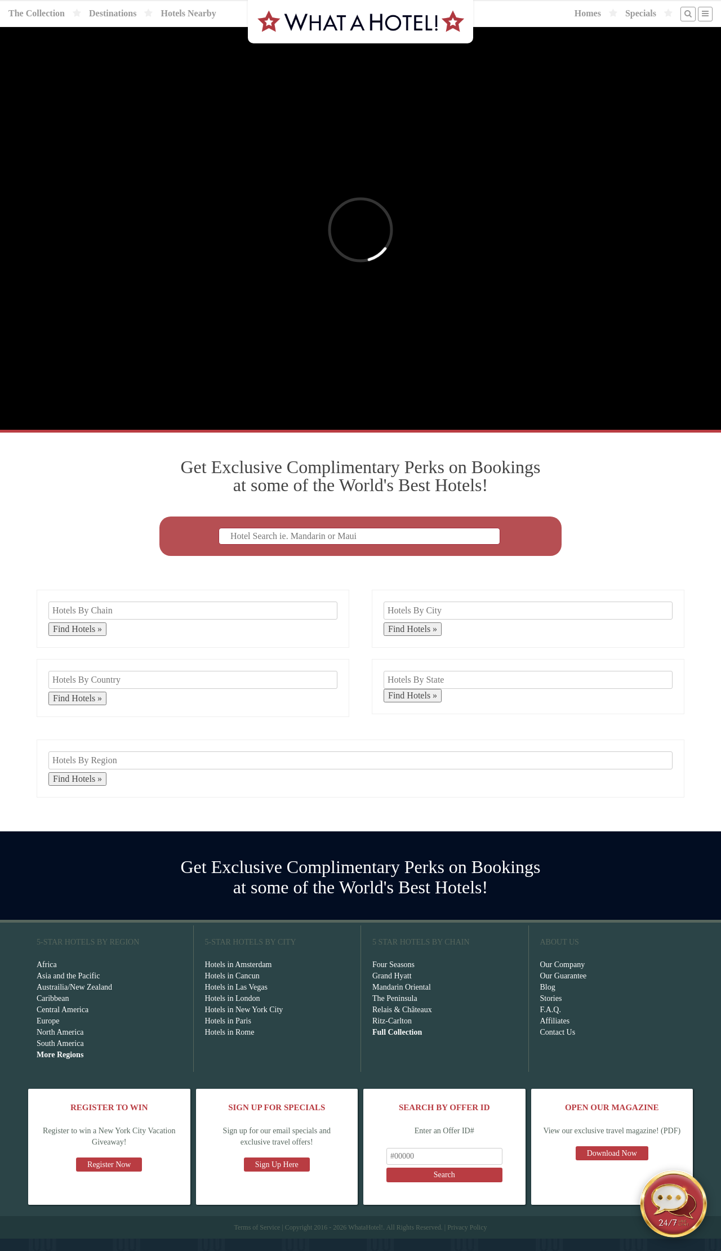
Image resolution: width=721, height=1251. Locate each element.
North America (60, 1044)
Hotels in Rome (230, 1044)
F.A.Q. (550, 1022)
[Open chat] (673, 1203)
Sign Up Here (277, 1177)
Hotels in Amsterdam (238, 977)
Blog (547, 999)
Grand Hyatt (392, 988)
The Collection (36, 13)
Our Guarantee (563, 988)
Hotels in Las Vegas (236, 999)
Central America (62, 1022)
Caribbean (53, 1011)
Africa (47, 977)
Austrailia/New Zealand (74, 999)
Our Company (562, 977)
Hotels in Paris (228, 1033)
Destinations (112, 13)
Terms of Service (257, 1240)
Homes (588, 13)
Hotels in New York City (244, 1022)
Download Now (612, 1165)
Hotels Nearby (188, 13)
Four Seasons (393, 977)
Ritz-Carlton (392, 1033)
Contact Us (558, 1044)
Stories (551, 1011)
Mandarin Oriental (401, 999)
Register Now (109, 1177)
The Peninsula (394, 1011)
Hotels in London (232, 1011)
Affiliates (555, 1033)
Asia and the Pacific (68, 988)
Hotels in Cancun (232, 988)
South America (60, 1056)
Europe (48, 1033)
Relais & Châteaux (402, 1022)
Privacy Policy (467, 1240)
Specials (640, 13)
